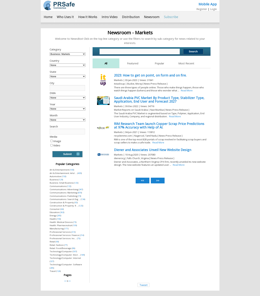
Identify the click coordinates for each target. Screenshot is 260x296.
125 (76, 182)
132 (69, 186)
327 (51, 261)
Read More (187, 90)
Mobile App (208, 4)
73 (79, 196)
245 (59, 215)
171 (66, 228)
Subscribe (171, 17)
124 (58, 271)
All (106, 63)
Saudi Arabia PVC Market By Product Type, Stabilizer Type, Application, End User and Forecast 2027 (159, 99)
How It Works (87, 17)
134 (83, 199)
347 (80, 189)
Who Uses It (65, 17)
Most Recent (186, 63)
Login (213, 9)
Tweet (143, 285)
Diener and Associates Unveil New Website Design (152, 150)
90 (57, 241)
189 (82, 254)
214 (81, 235)
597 (74, 251)
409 (79, 173)
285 (51, 268)
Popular (159, 63)
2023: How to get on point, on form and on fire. (150, 75)
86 (73, 248)
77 (66, 245)
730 (58, 219)
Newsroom (152, 17)
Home (48, 17)
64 (62, 209)
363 (62, 212)
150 (64, 176)
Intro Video (110, 17)
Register (201, 9)
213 (73, 232)
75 (79, 238)
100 (71, 169)
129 (60, 179)
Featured (132, 63)
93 (76, 202)
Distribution (131, 17)
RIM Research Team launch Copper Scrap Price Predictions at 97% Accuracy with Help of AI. (159, 125)
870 (79, 192)
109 (74, 225)
